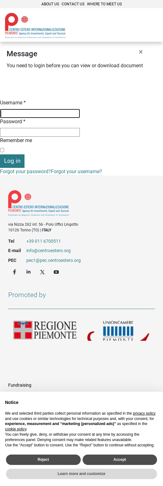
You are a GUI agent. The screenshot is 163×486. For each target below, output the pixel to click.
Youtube (57, 271)
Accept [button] (119, 459)
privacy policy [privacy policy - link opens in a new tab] (144, 413)
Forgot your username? (76, 171)
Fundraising (19, 385)
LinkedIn (29, 271)
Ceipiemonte (35, 25)
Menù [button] (150, 26)
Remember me (16, 140)
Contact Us (73, 4)
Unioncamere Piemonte (118, 331)
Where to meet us (104, 4)
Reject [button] (43, 459)
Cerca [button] (136, 26)
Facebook (15, 271)
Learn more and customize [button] (81, 474)
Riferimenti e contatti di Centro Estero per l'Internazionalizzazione (74, 204)
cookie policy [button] (15, 429)
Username (13, 103)
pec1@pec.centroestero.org (53, 260)
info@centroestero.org (48, 250)
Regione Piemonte (45, 331)
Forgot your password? (25, 171)
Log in (12, 160)
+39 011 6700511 (43, 241)
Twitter (43, 271)
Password (12, 121)
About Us (50, 4)
